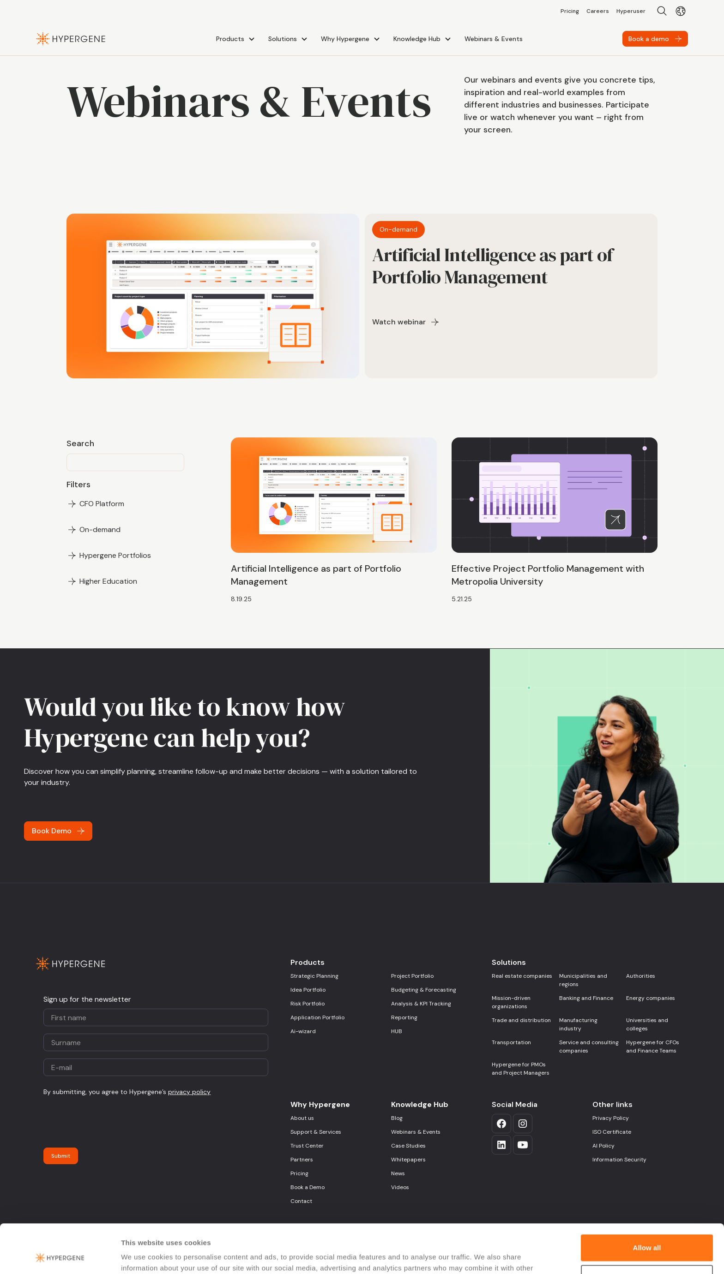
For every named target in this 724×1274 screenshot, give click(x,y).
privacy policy (189, 1092)
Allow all (647, 1199)
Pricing (570, 11)
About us (302, 1118)
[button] (237, 39)
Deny (647, 1229)
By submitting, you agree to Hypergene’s (127, 1092)
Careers (597, 11)
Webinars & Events (415, 1132)
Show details (142, 1256)
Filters (78, 484)
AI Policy (603, 1145)
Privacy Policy (610, 1118)
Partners (301, 1159)
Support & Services (315, 1132)
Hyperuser (631, 11)
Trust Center (307, 1145)
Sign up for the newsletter (87, 999)
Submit (60, 1156)
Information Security (619, 1159)
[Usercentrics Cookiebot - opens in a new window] (59, 1256)
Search (80, 443)
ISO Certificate (611, 1132)
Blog (397, 1118)
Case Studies (408, 1145)
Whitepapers (408, 1159)
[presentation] (113, 1122)
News (398, 1173)
